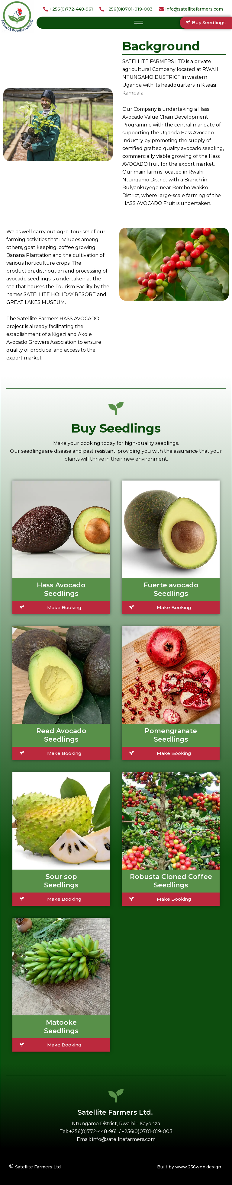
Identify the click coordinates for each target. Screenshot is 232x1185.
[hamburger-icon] (139, 23)
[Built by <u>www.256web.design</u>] (171, 1167)
